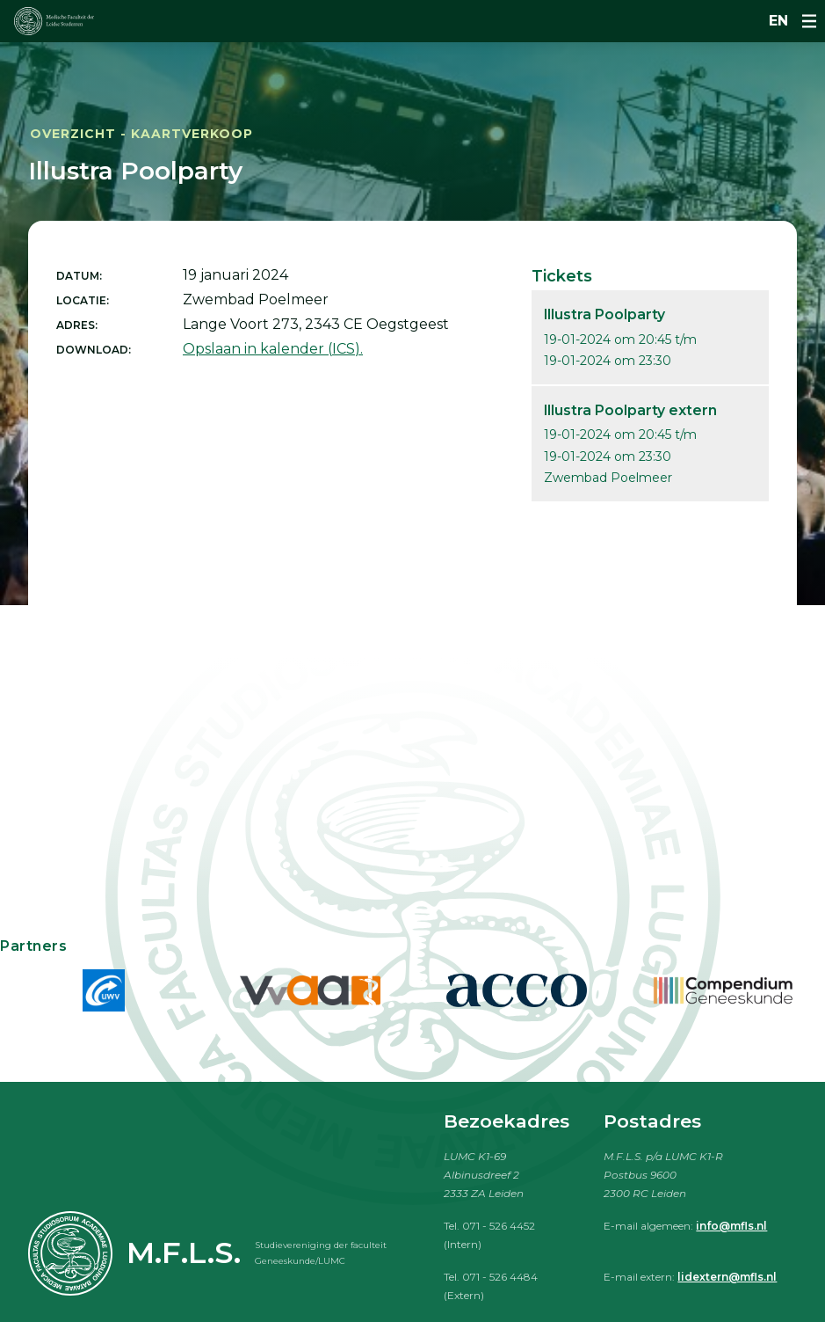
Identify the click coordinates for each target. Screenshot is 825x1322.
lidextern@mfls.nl (727, 1276)
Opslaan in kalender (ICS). (273, 348)
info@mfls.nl (731, 1225)
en (778, 20)
